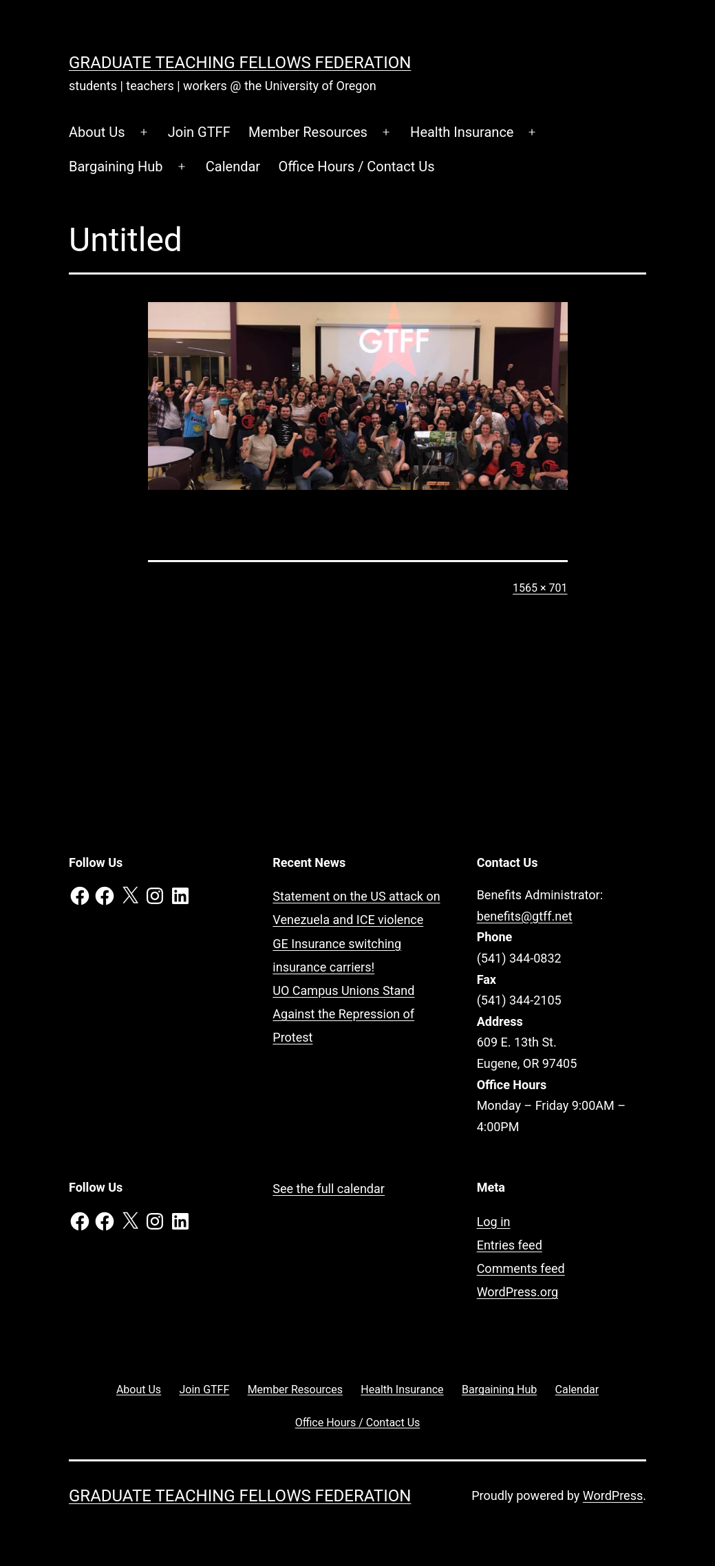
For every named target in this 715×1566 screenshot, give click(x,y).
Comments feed (521, 1268)
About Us (97, 132)
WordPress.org (518, 1292)
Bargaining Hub (116, 166)
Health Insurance (461, 132)
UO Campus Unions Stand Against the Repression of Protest (343, 1013)
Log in (494, 1221)
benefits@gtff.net (525, 916)
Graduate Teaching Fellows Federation (240, 62)
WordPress (613, 1495)
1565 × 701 (540, 587)
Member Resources (307, 132)
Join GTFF (199, 132)
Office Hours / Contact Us (357, 166)
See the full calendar (329, 1188)
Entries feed (509, 1245)
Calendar (233, 166)
